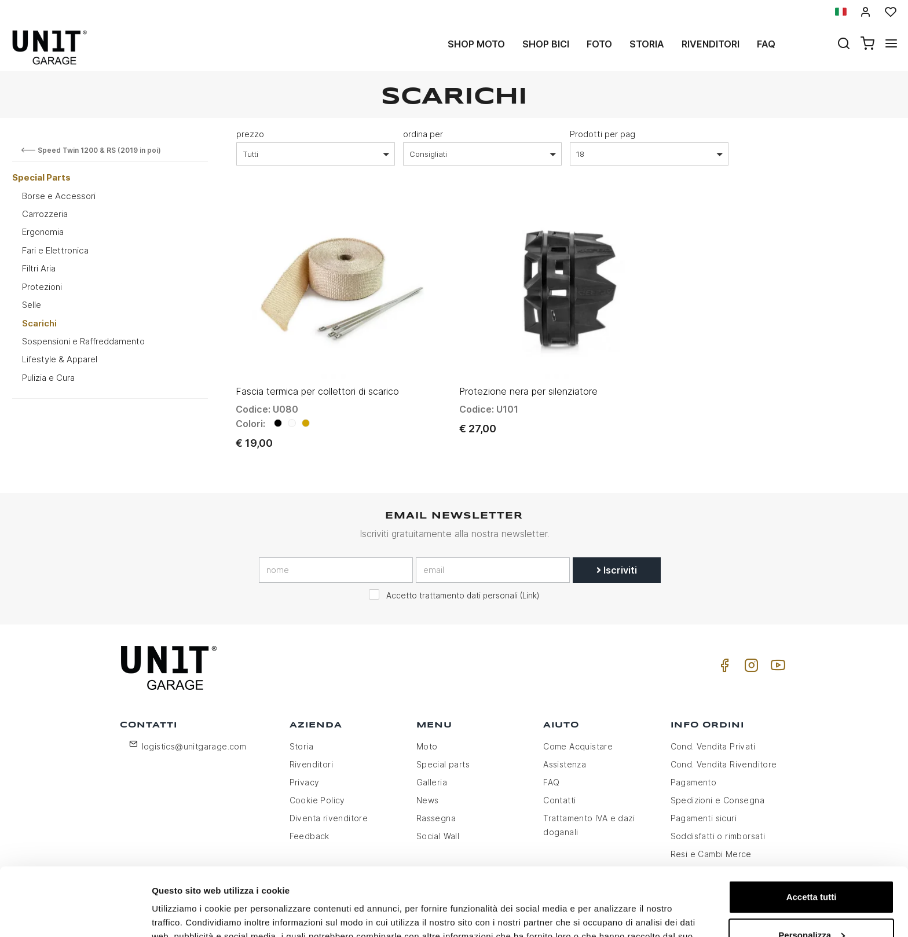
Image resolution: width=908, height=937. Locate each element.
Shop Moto (476, 44)
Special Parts (41, 177)
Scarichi (39, 323)
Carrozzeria (45, 213)
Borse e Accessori (59, 195)
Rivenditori (710, 44)
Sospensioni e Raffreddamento (83, 341)
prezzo (250, 133)
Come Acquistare (578, 746)
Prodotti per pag (602, 133)
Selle (31, 304)
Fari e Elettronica (55, 250)
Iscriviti (616, 570)
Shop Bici (545, 44)
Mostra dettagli (183, 914)
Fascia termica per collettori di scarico (317, 391)
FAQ (551, 782)
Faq (766, 44)
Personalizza (811, 867)
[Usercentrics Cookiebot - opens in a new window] (75, 914)
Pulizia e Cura (48, 377)
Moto (427, 746)
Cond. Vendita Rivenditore (724, 764)
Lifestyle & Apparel (59, 359)
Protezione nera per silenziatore (528, 391)
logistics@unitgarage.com (194, 746)
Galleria (431, 782)
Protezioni (42, 286)
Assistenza (564, 764)
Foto (599, 44)
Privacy (305, 782)
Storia (646, 44)
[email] (493, 570)
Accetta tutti (811, 829)
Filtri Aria (39, 268)
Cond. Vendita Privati (713, 746)
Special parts (443, 764)
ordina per (423, 133)
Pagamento (694, 782)
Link (529, 595)
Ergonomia (43, 231)
